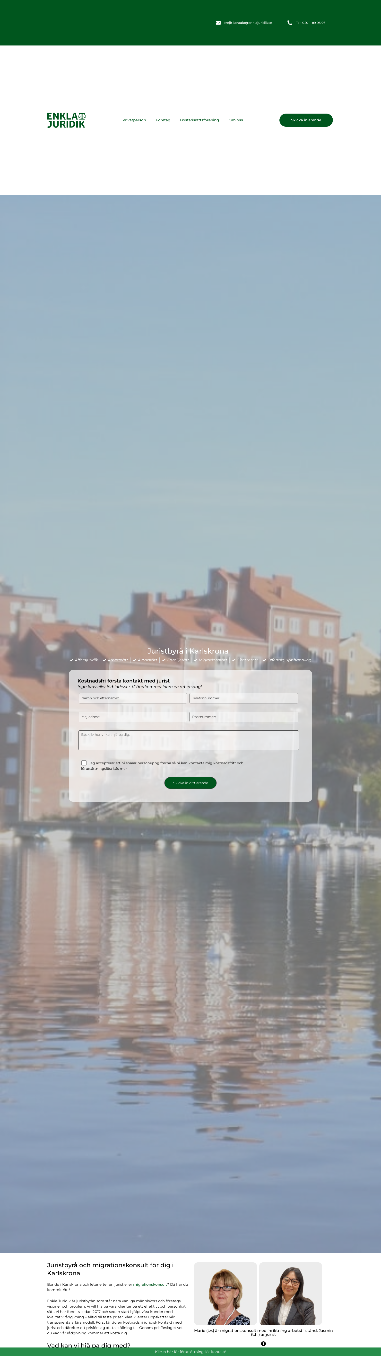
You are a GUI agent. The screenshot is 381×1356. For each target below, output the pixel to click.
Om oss (236, 120)
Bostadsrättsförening (199, 120)
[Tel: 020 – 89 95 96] (289, 22)
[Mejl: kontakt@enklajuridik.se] (218, 22)
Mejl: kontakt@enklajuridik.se (248, 23)
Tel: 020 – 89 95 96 (310, 23)
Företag (163, 120)
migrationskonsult (150, 1284)
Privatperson (134, 120)
